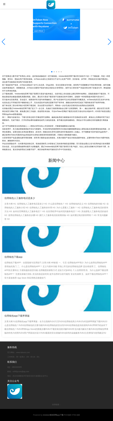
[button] (110, 42)
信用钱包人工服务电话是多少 (19, 199)
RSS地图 (67, 415)
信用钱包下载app (13, 258)
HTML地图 (76, 415)
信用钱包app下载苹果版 (17, 316)
